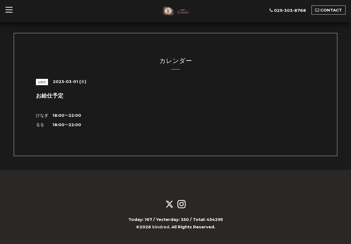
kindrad (160, 226)
